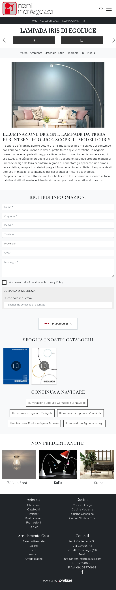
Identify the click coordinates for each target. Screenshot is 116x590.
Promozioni (33, 523)
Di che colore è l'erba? (18, 298)
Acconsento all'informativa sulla (36, 282)
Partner (33, 514)
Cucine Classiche (82, 514)
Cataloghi (33, 510)
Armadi (33, 554)
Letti (33, 550)
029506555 (85, 563)
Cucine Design (82, 505)
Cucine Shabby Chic (82, 518)
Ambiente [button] (36, 53)
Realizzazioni (33, 518)
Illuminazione (70, 20)
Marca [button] (23, 53)
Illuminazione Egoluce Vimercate (80, 413)
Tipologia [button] (72, 53)
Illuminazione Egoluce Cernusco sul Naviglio (57, 403)
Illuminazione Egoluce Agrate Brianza (34, 423)
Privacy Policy (55, 282)
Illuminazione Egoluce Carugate (32, 413)
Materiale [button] (50, 53)
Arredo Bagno (34, 559)
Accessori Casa (49, 20)
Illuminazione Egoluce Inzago (84, 423)
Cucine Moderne (82, 510)
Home (34, 20)
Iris (83, 20)
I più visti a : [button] (88, 53)
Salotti (33, 546)
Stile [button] (61, 53)
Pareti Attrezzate (33, 541)
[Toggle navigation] (109, 8)
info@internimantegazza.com (82, 559)
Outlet (34, 527)
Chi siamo (33, 505)
